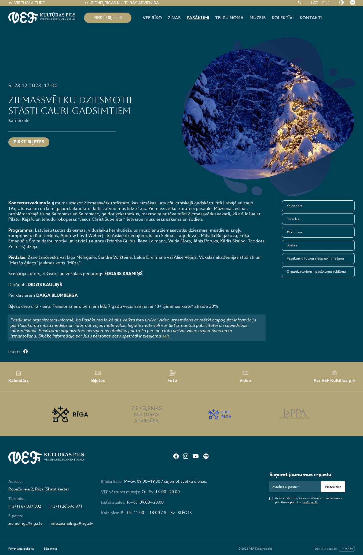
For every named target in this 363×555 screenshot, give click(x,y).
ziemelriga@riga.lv (25, 523)
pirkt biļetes (107, 17)
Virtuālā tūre (26, 3)
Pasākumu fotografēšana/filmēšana (315, 258)
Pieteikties (333, 486)
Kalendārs (294, 205)
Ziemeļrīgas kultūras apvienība (122, 3)
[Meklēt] (299, 3)
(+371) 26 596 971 (65, 506)
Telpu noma (229, 17)
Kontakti (311, 17)
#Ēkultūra (294, 232)
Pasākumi (198, 17)
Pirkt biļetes (29, 142)
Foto (172, 377)
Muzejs (258, 17)
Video (245, 377)
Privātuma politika (21, 548)
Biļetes (292, 245)
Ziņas (174, 17)
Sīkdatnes (50, 548)
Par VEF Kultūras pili (334, 377)
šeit (165, 336)
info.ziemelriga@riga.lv (72, 523)
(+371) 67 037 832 (24, 506)
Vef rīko (152, 17)
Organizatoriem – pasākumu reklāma (316, 271)
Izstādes (293, 218)
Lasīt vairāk (310, 502)
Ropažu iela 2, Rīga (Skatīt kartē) (38, 489)
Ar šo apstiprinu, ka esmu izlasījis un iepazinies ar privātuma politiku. (309, 500)
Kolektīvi (283, 17)
